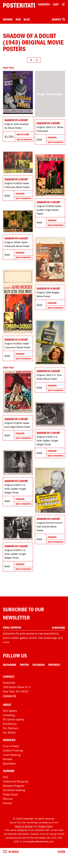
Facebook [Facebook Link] (38, 665)
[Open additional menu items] (63, 4)
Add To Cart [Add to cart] (23, 134)
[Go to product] (18, 92)
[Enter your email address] (34, 627)
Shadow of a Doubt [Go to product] (16, 120)
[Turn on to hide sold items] (5, 851)
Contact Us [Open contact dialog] (9, 695)
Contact (7, 803)
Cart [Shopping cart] (56, 4)
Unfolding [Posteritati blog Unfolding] (9, 715)
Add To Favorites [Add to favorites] (24, 139)
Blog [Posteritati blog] (27, 19)
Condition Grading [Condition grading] (14, 790)
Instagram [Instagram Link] (9, 665)
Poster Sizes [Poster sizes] (10, 794)
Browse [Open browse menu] (8, 19)
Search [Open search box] (58, 19)
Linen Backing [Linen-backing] (11, 754)
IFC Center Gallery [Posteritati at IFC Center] (13, 719)
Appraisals (9, 763)
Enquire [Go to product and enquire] (52, 137)
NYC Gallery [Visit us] (10, 710)
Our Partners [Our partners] (10, 728)
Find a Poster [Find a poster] (11, 746)
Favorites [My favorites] (44, 4)
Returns (8, 798)
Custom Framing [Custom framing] (13, 750)
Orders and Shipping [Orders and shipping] (15, 781)
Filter (61, 851)
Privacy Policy (45, 826)
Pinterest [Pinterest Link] (54, 665)
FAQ (5, 777)
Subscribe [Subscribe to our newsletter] (58, 627)
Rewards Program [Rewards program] (13, 785)
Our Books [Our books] (9, 732)
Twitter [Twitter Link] (24, 665)
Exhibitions (10, 724)
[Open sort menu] (34, 60)
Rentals (7, 759)
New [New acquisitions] (18, 19)
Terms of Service (24, 826)
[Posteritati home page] (19, 5)
